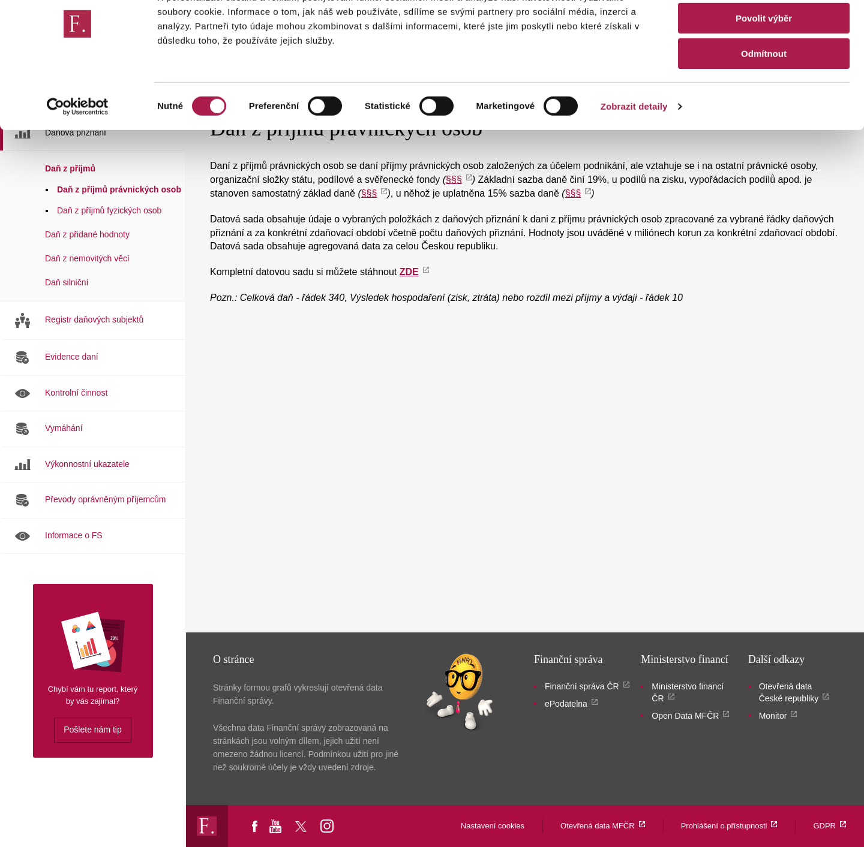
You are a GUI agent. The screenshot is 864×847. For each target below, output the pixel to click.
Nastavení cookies (492, 825)
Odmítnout (764, 100)
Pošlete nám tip (93, 729)
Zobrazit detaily (634, 152)
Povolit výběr (764, 65)
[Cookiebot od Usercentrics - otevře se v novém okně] (77, 153)
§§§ (454, 179)
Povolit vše (763, 30)
